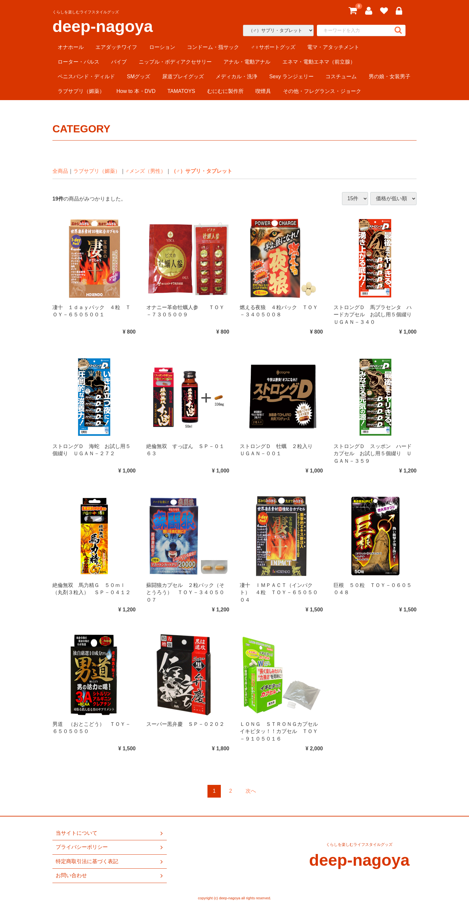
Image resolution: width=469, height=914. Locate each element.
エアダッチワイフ (116, 47)
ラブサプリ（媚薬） (81, 91)
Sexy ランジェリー (291, 76)
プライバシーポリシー (110, 847)
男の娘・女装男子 (389, 76)
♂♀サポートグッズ (273, 47)
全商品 (60, 171)
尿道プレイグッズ (183, 76)
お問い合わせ (110, 875)
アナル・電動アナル (246, 62)
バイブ (119, 62)
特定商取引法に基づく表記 (110, 861)
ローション (162, 47)
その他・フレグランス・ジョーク (322, 91)
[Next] (250, 791)
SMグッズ (138, 76)
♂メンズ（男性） (145, 171)
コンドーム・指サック (213, 47)
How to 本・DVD (135, 91)
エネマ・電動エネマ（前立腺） (318, 62)
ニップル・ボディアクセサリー (175, 62)
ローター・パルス (78, 62)
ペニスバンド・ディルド (86, 76)
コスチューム (341, 76)
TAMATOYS (181, 91)
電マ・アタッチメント (333, 47)
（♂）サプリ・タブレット (201, 171)
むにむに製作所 (225, 91)
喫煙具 (263, 91)
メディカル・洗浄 (236, 76)
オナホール (71, 47)
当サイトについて (110, 833)
